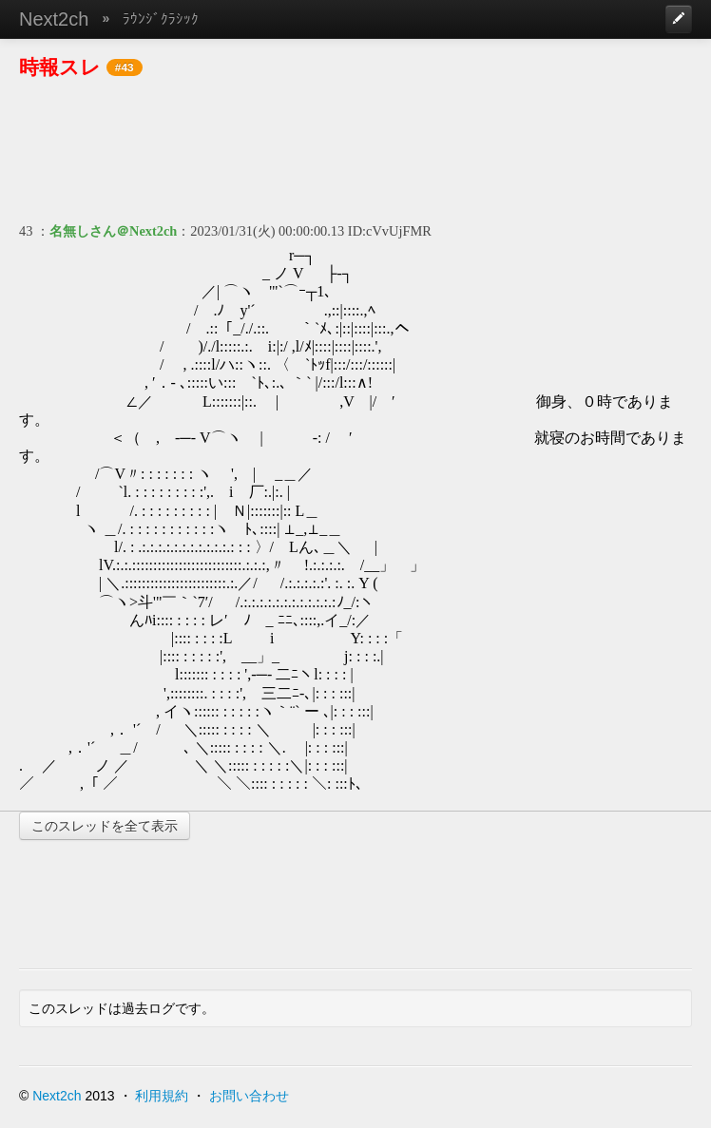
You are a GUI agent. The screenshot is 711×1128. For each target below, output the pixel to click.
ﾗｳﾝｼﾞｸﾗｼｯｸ (161, 18)
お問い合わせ (249, 1095)
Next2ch (53, 19)
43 (25, 231)
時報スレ (60, 67)
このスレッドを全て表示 (104, 825)
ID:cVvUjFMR (390, 231)
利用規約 (161, 1095)
